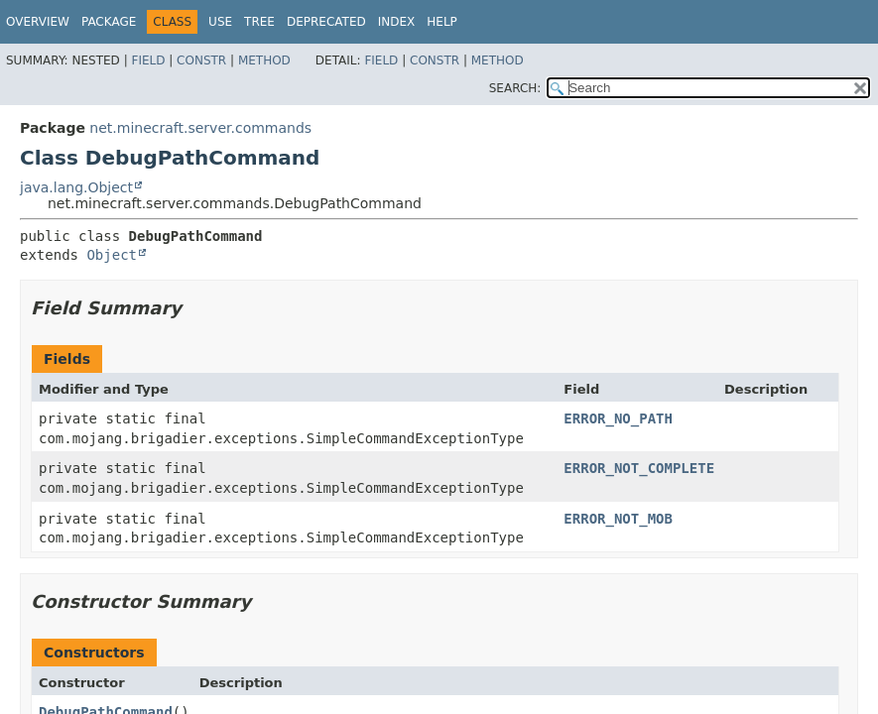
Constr (201, 60)
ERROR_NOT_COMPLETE (639, 468)
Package (108, 22)
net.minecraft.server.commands (200, 128)
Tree (259, 22)
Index (397, 22)
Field (148, 60)
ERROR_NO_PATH (618, 418)
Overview (37, 22)
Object (111, 255)
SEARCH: (515, 88)
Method (264, 60)
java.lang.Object (76, 187)
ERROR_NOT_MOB (618, 519)
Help (442, 22)
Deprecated (326, 22)
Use (220, 22)
